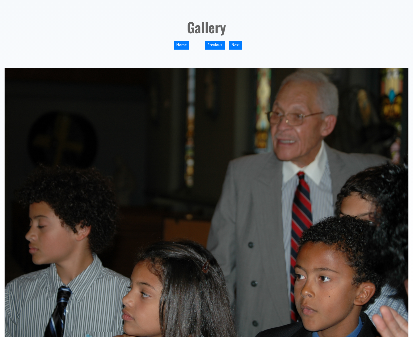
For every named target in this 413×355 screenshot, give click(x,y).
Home (181, 45)
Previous (214, 45)
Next (235, 45)
